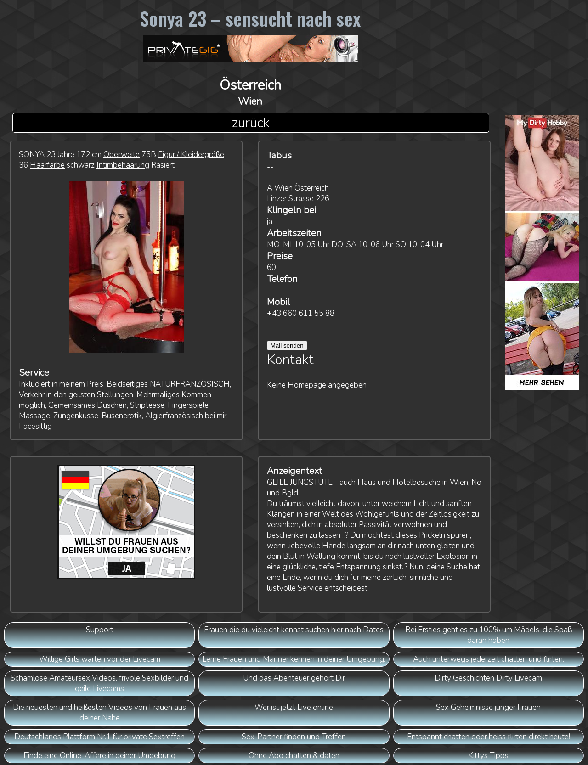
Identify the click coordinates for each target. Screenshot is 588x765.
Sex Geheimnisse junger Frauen (488, 707)
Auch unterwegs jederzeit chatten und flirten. (488, 659)
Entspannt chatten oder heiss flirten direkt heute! (488, 736)
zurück (251, 122)
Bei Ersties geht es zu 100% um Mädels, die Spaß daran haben (488, 635)
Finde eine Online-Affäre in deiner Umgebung (99, 755)
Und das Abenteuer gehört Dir (294, 678)
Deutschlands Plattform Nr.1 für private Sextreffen (99, 736)
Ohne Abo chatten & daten (294, 755)
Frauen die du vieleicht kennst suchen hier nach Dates (294, 629)
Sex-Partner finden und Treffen (294, 736)
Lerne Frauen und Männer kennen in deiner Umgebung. (293, 659)
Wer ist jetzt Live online (293, 707)
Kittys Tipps (488, 755)
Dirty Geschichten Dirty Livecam (488, 678)
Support (99, 629)
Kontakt (290, 359)
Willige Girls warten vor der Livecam (99, 659)
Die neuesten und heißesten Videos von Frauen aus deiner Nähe (99, 712)
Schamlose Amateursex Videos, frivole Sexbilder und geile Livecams (99, 683)
